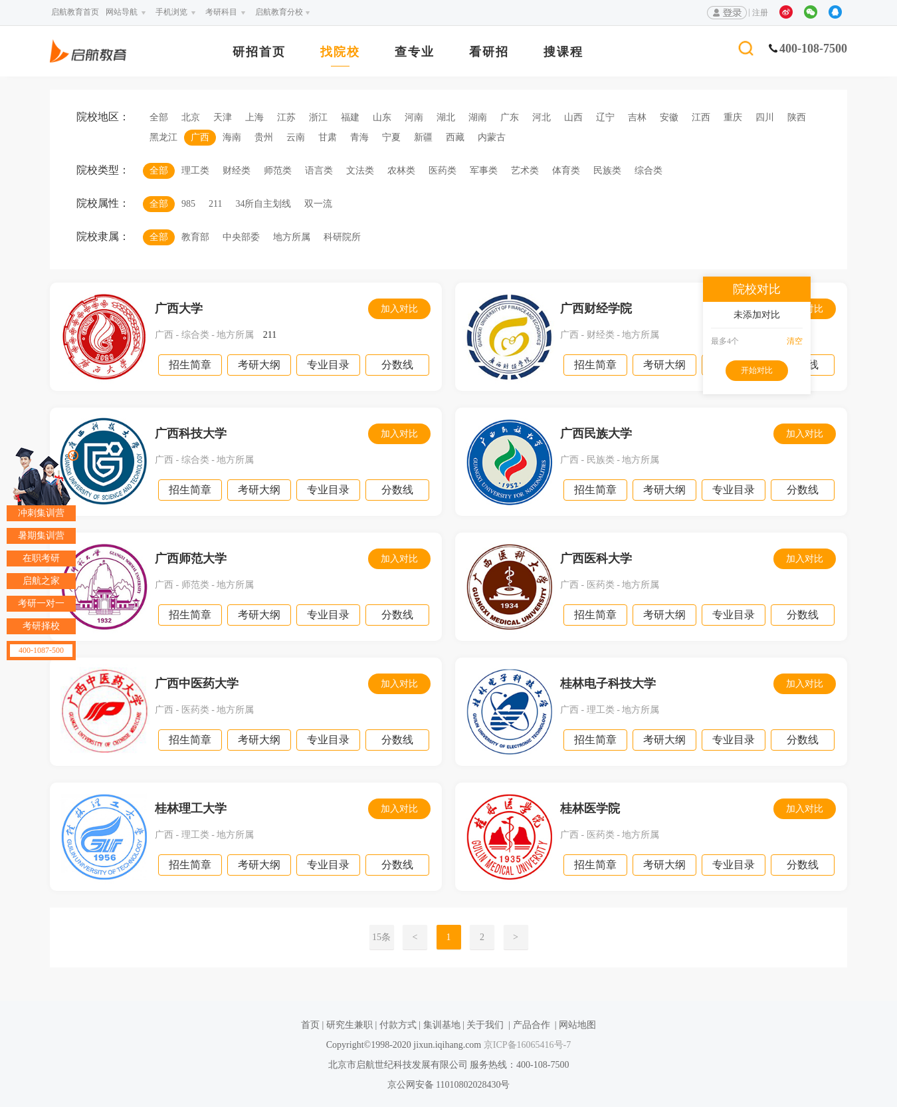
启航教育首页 (75, 12)
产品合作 (531, 1025)
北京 (190, 117)
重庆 (733, 117)
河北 (541, 117)
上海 (254, 117)
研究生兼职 (349, 1025)
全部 (159, 117)
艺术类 (525, 171)
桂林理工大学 (191, 808)
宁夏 (391, 137)
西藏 (455, 137)
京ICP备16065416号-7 (526, 1045)
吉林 (637, 117)
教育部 (195, 237)
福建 (350, 117)
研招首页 (259, 52)
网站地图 (577, 1025)
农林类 (401, 171)
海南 (232, 137)
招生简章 (190, 364)
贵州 (263, 137)
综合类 (648, 171)
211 (215, 204)
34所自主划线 (263, 204)
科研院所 (342, 237)
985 (188, 204)
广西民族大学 (596, 433)
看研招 (489, 52)
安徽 (669, 117)
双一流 (318, 204)
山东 (382, 117)
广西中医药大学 (197, 683)
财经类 (236, 171)
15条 (381, 937)
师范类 (278, 171)
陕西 (796, 117)
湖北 (446, 117)
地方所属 (291, 237)
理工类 (195, 171)
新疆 (423, 137)
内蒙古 (492, 137)
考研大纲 (259, 364)
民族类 (607, 171)
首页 (310, 1025)
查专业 (415, 52)
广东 (509, 117)
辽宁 (605, 117)
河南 (414, 117)
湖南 (477, 117)
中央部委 (241, 237)
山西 (573, 117)
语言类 (319, 171)
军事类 (484, 171)
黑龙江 (163, 137)
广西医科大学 (596, 558)
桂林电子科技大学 (608, 683)
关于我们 (485, 1025)
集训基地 (441, 1025)
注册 (760, 12)
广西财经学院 (596, 308)
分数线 (397, 364)
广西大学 (179, 308)
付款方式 (398, 1025)
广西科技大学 (191, 433)
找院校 (340, 52)
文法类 (360, 171)
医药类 (442, 171)
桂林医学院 (590, 808)
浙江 (318, 117)
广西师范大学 (191, 558)
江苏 (286, 117)
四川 (764, 117)
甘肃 (327, 137)
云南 (295, 137)
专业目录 (328, 364)
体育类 (566, 171)
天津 (222, 117)
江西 (701, 117)
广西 (200, 137)
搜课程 (563, 52)
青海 (359, 137)
